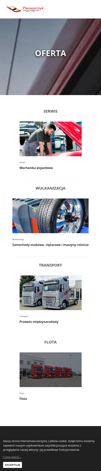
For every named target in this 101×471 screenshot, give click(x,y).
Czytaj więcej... (12, 457)
